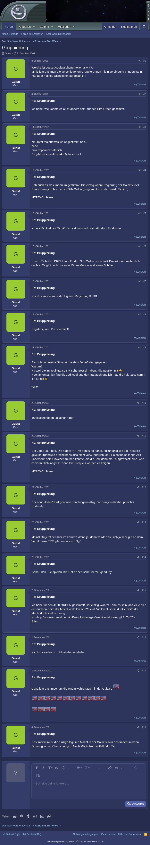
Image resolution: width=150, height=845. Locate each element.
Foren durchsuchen (32, 33)
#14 (144, 557)
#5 (144, 213)
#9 (144, 347)
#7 (144, 281)
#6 (144, 246)
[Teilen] (139, 61)
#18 (144, 727)
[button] (34, 27)
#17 (144, 670)
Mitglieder (64, 26)
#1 (144, 61)
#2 (144, 94)
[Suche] (144, 27)
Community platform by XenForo (75, 841)
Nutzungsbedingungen (85, 834)
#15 (144, 590)
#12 (144, 487)
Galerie (44, 26)
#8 (144, 314)
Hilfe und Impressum (129, 834)
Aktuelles (25, 26)
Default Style (11, 834)
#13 (144, 522)
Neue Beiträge (10, 33)
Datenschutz (108, 834)
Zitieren (141, 84)
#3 (144, 127)
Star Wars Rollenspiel (58, 33)
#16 (144, 637)
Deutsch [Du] (32, 834)
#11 (144, 436)
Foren (9, 26)
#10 (144, 403)
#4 (144, 170)
